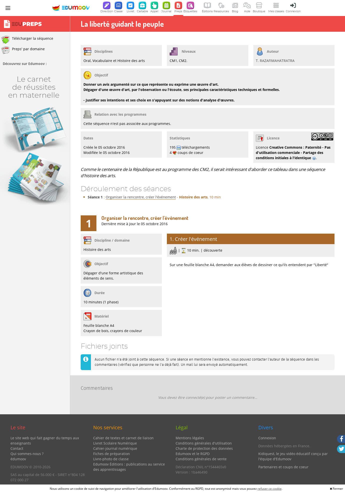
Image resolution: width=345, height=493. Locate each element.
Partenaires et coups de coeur (283, 467)
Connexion (267, 438)
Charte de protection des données (204, 448)
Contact (16, 448)
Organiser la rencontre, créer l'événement (141, 197)
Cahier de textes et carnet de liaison (123, 438)
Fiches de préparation (111, 453)
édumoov (18, 459)
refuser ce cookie (270, 489)
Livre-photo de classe (111, 459)
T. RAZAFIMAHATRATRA (275, 60)
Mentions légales (190, 438)
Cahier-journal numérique (115, 448)
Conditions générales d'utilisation (204, 443)
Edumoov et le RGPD (193, 453)
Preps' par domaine (23, 50)
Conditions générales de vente (201, 459)
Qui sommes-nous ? (26, 453)
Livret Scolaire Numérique (115, 443)
